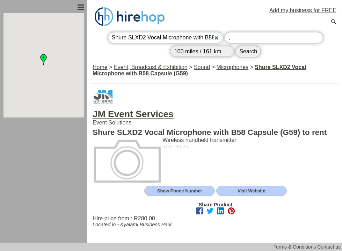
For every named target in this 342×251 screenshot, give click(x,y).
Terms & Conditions (295, 247)
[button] (43, 59)
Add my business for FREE (302, 10)
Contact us (329, 247)
